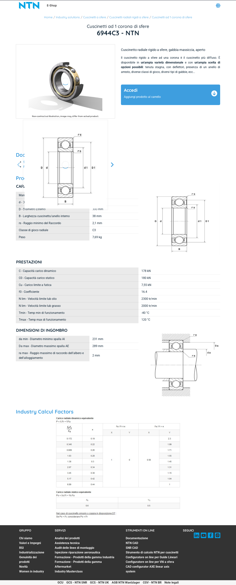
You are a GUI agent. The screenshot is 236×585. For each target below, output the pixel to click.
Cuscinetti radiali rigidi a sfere (129, 17)
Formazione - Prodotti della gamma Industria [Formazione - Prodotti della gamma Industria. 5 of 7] (84, 557)
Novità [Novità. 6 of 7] (23, 566)
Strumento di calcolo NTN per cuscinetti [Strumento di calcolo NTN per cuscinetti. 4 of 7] (152, 552)
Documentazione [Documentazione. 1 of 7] (137, 538)
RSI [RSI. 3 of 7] (21, 548)
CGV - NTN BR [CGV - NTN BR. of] (152, 582)
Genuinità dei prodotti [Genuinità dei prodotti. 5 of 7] (28, 559)
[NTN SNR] (29, 5)
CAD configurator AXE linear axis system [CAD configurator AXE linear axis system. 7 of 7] (147, 569)
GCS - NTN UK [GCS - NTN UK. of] (99, 582)
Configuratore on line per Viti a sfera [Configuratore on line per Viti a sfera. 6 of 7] (150, 562)
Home (48, 17)
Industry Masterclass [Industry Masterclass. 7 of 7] (69, 571)
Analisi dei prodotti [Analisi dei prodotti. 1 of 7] (67, 538)
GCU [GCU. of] (60, 582)
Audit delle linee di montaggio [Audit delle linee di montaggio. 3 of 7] (74, 548)
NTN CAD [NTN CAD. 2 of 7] (132, 543)
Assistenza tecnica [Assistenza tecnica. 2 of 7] (67, 543)
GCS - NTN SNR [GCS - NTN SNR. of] (76, 582)
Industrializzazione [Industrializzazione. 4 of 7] (31, 552)
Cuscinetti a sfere (94, 17)
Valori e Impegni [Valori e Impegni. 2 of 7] (30, 543)
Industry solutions (68, 17)
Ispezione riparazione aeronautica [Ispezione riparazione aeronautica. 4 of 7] (77, 552)
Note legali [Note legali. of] (171, 582)
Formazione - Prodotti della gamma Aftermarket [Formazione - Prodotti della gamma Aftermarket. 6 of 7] (78, 564)
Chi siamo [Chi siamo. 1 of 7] (25, 538)
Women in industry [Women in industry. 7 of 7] (31, 571)
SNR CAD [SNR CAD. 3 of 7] (132, 548)
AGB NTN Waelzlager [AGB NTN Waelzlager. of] (126, 582)
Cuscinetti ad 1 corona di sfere (172, 17)
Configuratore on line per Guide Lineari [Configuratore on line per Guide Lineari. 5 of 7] (151, 557)
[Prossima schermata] (19, 165)
